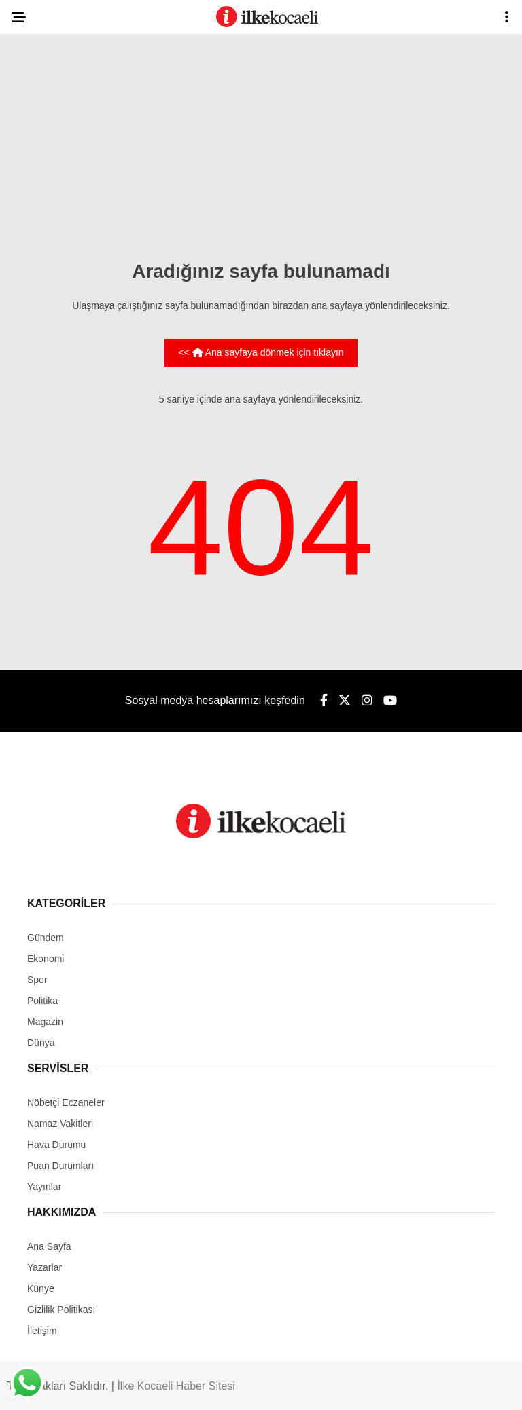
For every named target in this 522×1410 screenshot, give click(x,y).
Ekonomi (45, 958)
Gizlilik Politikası (61, 1309)
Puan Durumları (60, 1165)
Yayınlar (44, 1186)
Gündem (45, 937)
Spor (37, 979)
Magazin (45, 1021)
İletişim (42, 1330)
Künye (40, 1288)
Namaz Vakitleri (60, 1123)
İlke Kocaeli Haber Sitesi (175, 1386)
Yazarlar (44, 1267)
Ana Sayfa (49, 1246)
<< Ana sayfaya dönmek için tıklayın (260, 352)
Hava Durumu (56, 1144)
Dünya (40, 1042)
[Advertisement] (261, 143)
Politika (42, 1000)
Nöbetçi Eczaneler (66, 1102)
